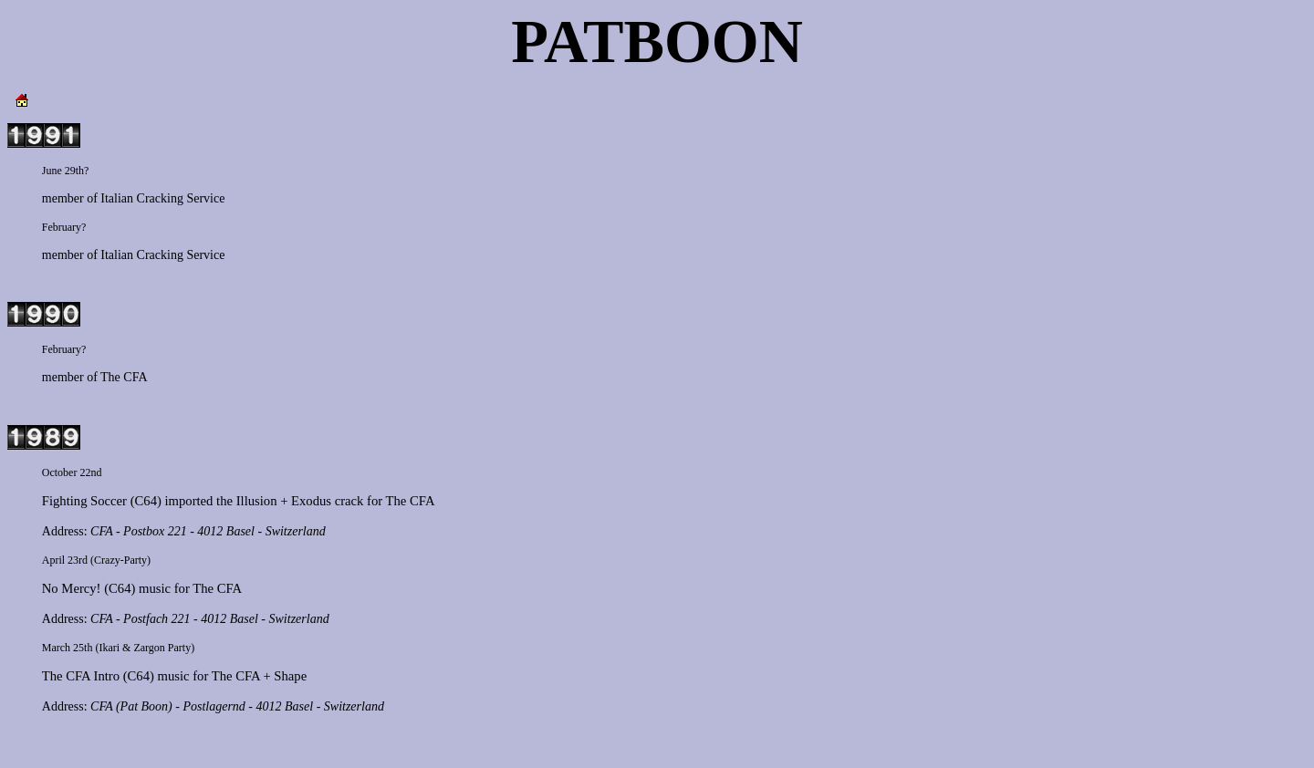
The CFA (123, 377)
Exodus (311, 500)
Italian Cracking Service (162, 198)
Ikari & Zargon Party (145, 647)
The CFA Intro (81, 676)
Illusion (256, 500)
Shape (290, 676)
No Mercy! (71, 588)
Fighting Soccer (84, 500)
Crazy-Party (120, 560)
